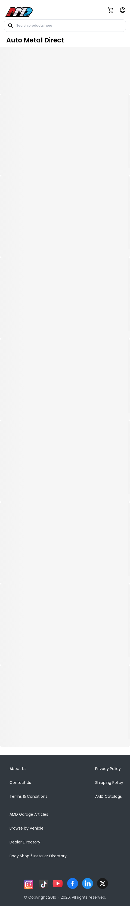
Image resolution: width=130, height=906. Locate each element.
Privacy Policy (108, 768)
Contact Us (20, 782)
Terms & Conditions (28, 796)
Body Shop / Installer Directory (38, 856)
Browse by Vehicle (27, 828)
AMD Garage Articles (29, 814)
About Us (18, 768)
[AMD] (19, 11)
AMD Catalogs (108, 796)
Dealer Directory (25, 842)
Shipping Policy (109, 782)
